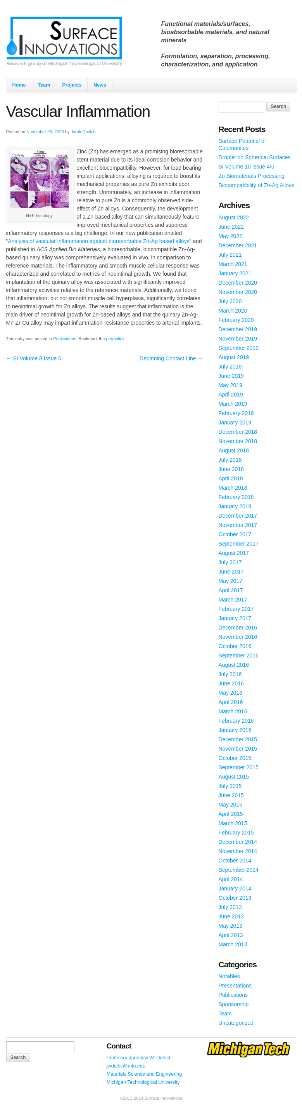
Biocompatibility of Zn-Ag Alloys (256, 185)
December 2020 (238, 283)
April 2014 (231, 879)
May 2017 (230, 581)
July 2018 (230, 460)
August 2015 (234, 777)
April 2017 (231, 590)
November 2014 (238, 851)
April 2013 (231, 935)
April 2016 (231, 702)
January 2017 (235, 618)
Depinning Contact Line (171, 358)
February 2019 (236, 413)
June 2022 (231, 227)
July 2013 (230, 907)
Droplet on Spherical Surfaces (255, 157)
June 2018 (231, 469)
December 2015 (238, 739)
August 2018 (234, 450)
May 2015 (230, 805)
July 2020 (230, 301)
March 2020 (233, 311)
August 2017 (234, 553)
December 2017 (238, 516)
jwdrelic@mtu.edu (126, 1066)
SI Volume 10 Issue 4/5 (246, 166)
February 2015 (236, 832)
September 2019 (239, 348)
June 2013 (231, 916)
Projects (71, 85)
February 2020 (236, 320)
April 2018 (231, 478)
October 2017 (235, 534)
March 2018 (233, 488)
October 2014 (235, 860)
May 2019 (230, 385)
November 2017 (238, 525)
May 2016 (230, 693)
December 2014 (238, 842)
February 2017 (236, 609)
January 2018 (235, 506)
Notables (229, 976)
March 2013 (233, 944)
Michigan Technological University (143, 1082)
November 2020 (238, 292)
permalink (115, 338)
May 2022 (230, 236)
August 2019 (234, 357)
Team (44, 85)
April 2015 (231, 814)
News (99, 85)
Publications (64, 338)
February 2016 (236, 721)
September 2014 (239, 870)
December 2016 (238, 627)
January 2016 (235, 730)
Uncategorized (236, 1023)
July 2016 (230, 674)
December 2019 (238, 329)
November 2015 (238, 749)
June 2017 (231, 572)
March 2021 (233, 264)
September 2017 (239, 544)
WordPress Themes (281, 1104)
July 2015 (230, 786)
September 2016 (239, 655)
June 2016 (231, 683)
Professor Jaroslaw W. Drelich (139, 1058)
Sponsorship (234, 1004)
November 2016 (238, 637)
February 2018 (236, 497)
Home (19, 85)
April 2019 (231, 394)
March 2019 (233, 404)
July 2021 (230, 255)
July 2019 (230, 366)
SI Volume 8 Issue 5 (33, 358)
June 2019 (231, 376)
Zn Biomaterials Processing (252, 176)
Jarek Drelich (83, 131)
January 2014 (235, 888)
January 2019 (235, 422)
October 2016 (235, 646)
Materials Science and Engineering (144, 1074)
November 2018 (238, 441)
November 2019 (238, 339)
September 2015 (239, 767)
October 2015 (235, 758)
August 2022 (234, 217)
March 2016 (233, 711)
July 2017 (230, 562)
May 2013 (230, 926)
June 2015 (231, 795)
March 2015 (233, 823)
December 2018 (238, 432)
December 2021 (238, 245)
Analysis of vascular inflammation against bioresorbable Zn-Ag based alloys (98, 241)
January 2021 (235, 273)
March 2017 (233, 599)
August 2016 (234, 665)
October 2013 (235, 898)
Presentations (235, 985)
